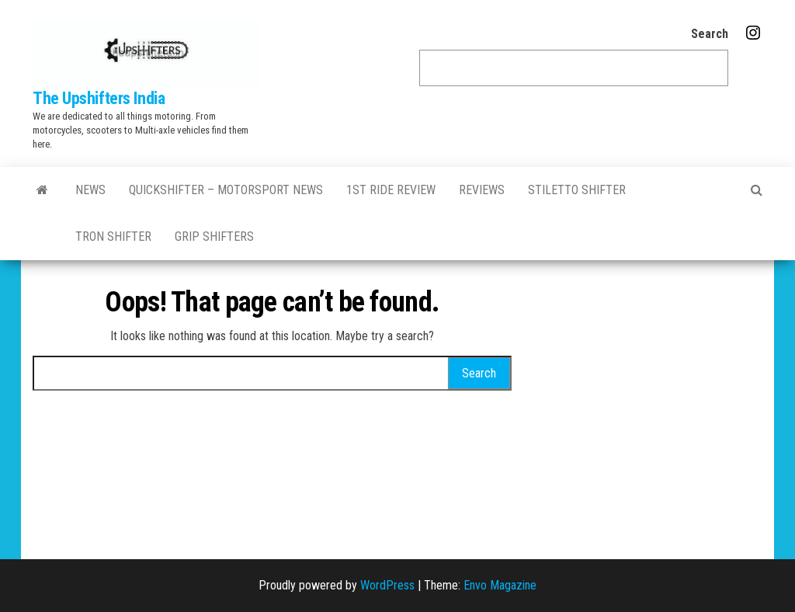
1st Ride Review (391, 190)
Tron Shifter (113, 236)
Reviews (482, 190)
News (90, 190)
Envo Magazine (499, 585)
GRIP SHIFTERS (214, 236)
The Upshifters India (99, 98)
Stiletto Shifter (577, 190)
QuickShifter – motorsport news (226, 190)
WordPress (387, 585)
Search (709, 33)
